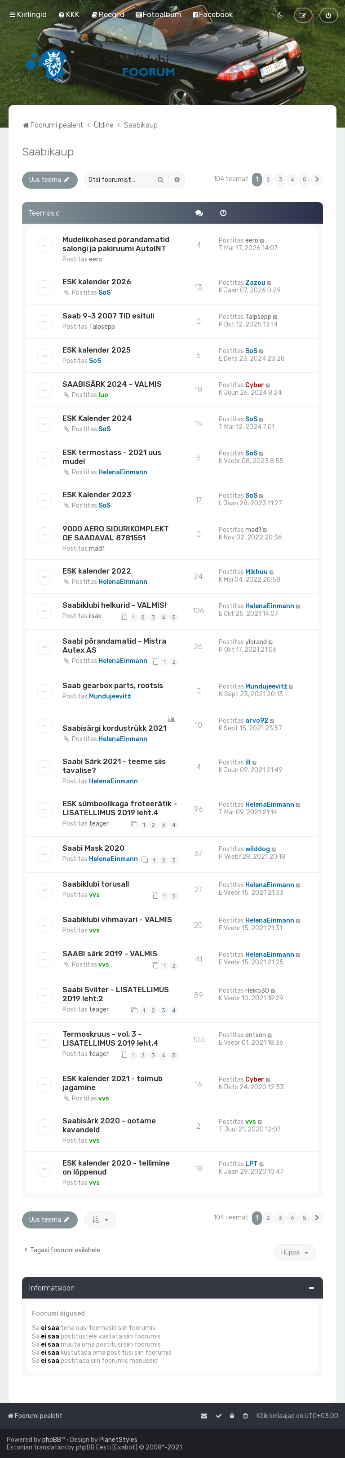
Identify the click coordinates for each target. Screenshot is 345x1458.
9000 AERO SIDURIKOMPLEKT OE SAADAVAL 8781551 (115, 533)
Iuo (103, 395)
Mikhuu (256, 572)
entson (255, 1035)
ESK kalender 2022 (96, 570)
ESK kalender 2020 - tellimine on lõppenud (116, 1167)
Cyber (254, 385)
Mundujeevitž (110, 696)
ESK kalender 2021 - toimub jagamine (112, 1083)
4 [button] (292, 179)
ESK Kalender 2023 (96, 494)
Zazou (255, 283)
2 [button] (268, 179)
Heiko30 (257, 990)
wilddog (257, 849)
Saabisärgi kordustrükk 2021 (114, 728)
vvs (94, 895)
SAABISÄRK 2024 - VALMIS (112, 384)
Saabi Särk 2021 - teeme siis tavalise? (114, 766)
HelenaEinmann (122, 472)
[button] (317, 179)
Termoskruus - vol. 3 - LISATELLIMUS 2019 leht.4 (110, 1038)
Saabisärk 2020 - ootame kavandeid (109, 1125)
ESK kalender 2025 (96, 349)
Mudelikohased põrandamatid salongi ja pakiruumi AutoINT (115, 244)
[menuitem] (69, 14)
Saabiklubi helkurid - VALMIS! (114, 605)
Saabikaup (48, 151)
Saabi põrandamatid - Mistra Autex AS (114, 645)
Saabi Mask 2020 (93, 848)
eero (95, 259)
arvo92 (256, 721)
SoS (104, 292)
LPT (251, 1164)
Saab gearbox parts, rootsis (112, 685)
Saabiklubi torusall (95, 883)
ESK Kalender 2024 (97, 418)
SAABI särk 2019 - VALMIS (109, 953)
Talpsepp (102, 327)
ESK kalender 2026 (96, 281)
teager (99, 823)
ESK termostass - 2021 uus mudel (111, 457)
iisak (95, 616)
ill (248, 762)
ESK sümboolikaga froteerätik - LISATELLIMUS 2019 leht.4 (119, 808)
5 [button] (304, 179)
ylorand (256, 642)
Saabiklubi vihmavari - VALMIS (117, 919)
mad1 (97, 548)
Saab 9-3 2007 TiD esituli (108, 315)
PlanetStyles (118, 1440)
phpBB (51, 1440)
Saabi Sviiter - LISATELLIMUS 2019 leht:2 (115, 994)
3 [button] (280, 179)
